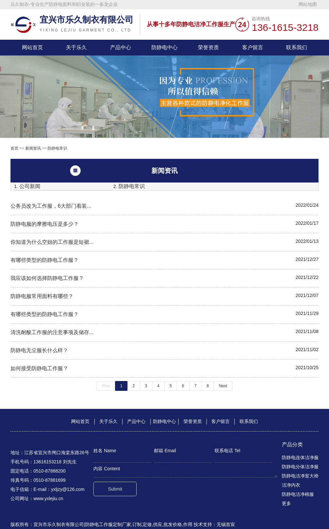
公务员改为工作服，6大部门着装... (50, 206)
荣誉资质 (208, 47)
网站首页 (32, 47)
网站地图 (308, 4)
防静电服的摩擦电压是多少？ (44, 224)
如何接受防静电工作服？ (39, 368)
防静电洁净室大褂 (300, 475)
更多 (286, 503)
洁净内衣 (291, 485)
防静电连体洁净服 (300, 457)
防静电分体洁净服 (300, 466)
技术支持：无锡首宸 (214, 524)
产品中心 (120, 47)
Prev (106, 386)
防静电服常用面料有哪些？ (41, 296)
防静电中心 (164, 47)
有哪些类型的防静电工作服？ (44, 260)
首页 (14, 148)
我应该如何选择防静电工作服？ (47, 278)
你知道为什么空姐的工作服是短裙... (52, 242)
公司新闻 (29, 186)
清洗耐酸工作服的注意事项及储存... (52, 332)
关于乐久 (76, 47)
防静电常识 (57, 148)
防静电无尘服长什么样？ (39, 350)
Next (223, 386)
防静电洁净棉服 (298, 494)
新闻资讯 (33, 148)
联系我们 (296, 47)
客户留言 (252, 47)
